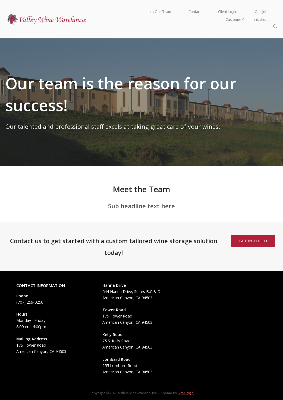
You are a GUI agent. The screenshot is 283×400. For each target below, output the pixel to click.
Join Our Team (159, 12)
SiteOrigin (186, 392)
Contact (194, 12)
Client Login (227, 12)
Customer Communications (247, 19)
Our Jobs (262, 12)
